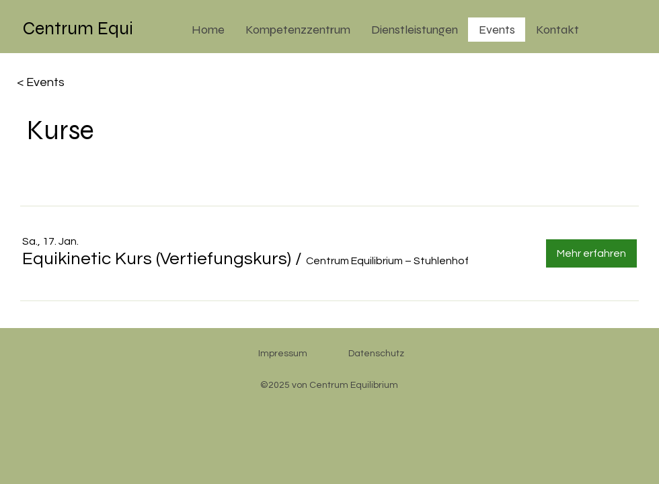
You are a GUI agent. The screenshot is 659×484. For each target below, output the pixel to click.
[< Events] (78, 82)
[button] (156, 259)
